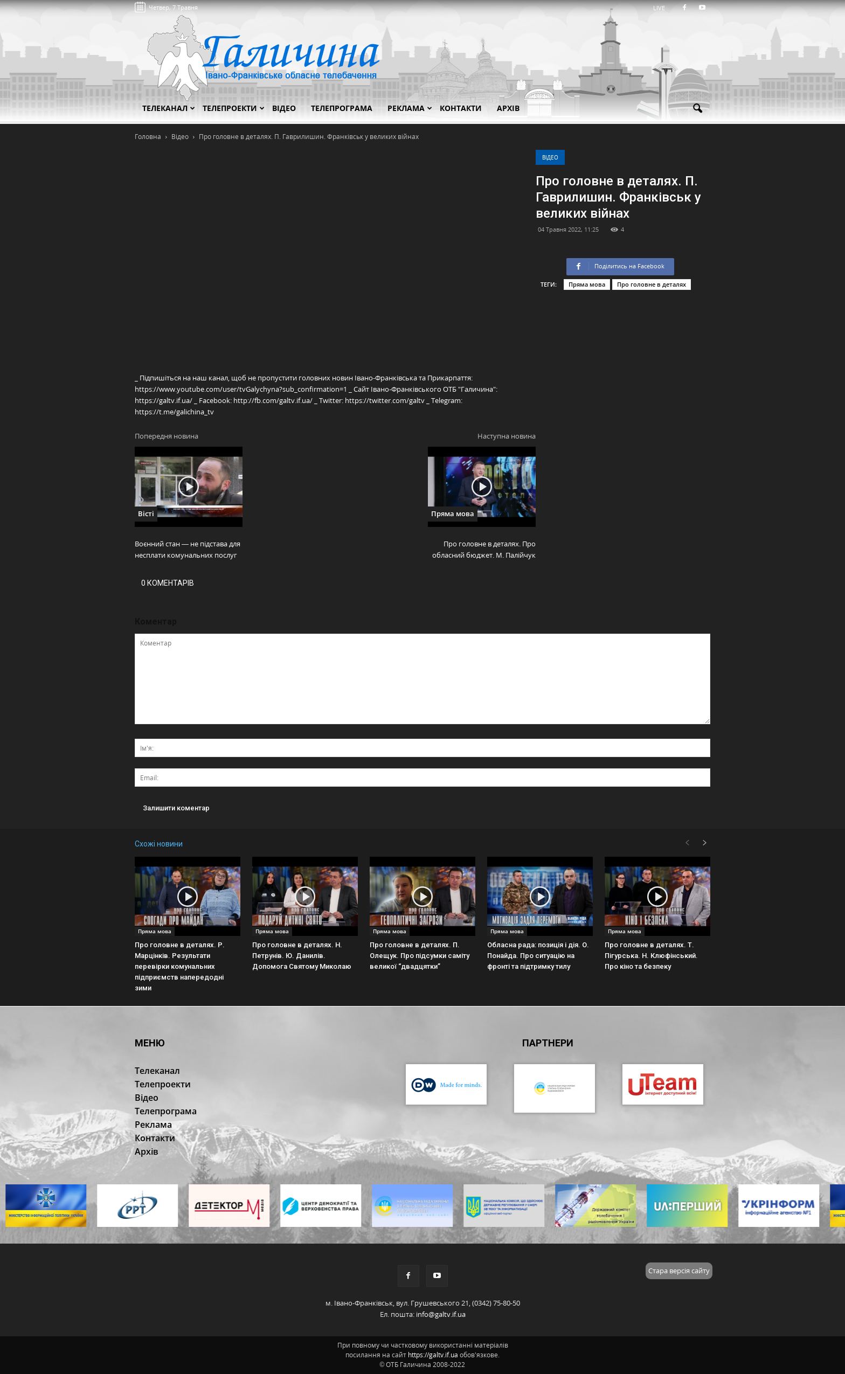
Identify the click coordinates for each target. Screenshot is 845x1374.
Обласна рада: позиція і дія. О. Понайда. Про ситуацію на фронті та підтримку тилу (538, 955)
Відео (550, 157)
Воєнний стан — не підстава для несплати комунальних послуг (187, 549)
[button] (697, 109)
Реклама (409, 108)
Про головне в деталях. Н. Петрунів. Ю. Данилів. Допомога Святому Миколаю (301, 955)
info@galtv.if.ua (441, 1314)
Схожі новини (159, 843)
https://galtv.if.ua (433, 1354)
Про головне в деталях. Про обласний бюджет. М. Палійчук (484, 549)
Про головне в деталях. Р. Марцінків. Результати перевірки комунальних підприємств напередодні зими (180, 966)
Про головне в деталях (651, 284)
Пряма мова (587, 284)
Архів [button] (508, 108)
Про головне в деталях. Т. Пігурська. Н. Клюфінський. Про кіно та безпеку (651, 955)
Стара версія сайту (679, 1270)
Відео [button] (284, 108)
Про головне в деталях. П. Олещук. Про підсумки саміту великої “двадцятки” (419, 955)
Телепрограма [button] (341, 108)
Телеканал (168, 108)
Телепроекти (234, 108)
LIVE (662, 8)
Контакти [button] (461, 108)
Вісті (146, 513)
